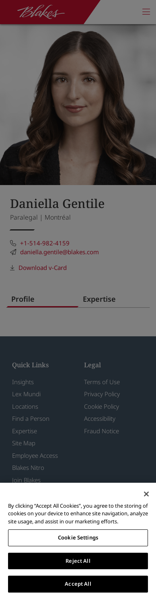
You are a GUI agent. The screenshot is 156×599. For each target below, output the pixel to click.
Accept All (78, 583)
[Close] (146, 494)
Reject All (78, 560)
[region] (78, 541)
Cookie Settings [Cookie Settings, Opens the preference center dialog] (78, 537)
